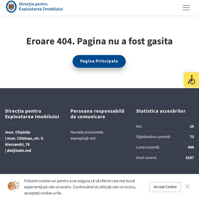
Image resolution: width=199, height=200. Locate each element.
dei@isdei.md (19, 150)
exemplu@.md (82, 138)
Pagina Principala (99, 61)
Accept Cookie (165, 187)
